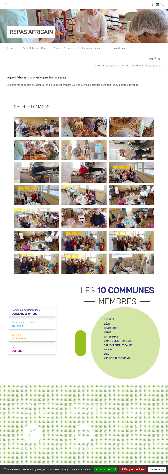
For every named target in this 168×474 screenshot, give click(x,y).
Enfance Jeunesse (64, 48)
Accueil (11, 48)
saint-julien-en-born (118, 341)
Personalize (157, 469)
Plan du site (123, 426)
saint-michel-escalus (118, 345)
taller (108, 349)
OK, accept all (105, 469)
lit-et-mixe (111, 336)
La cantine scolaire (92, 48)
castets (109, 319)
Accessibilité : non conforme (135, 430)
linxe (107, 332)
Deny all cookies (132, 469)
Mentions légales (144, 426)
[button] (5, 3)
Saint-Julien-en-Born (34, 48)
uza (106, 353)
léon (107, 323)
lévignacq (110, 328)
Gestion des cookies (129, 433)
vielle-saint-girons (117, 358)
